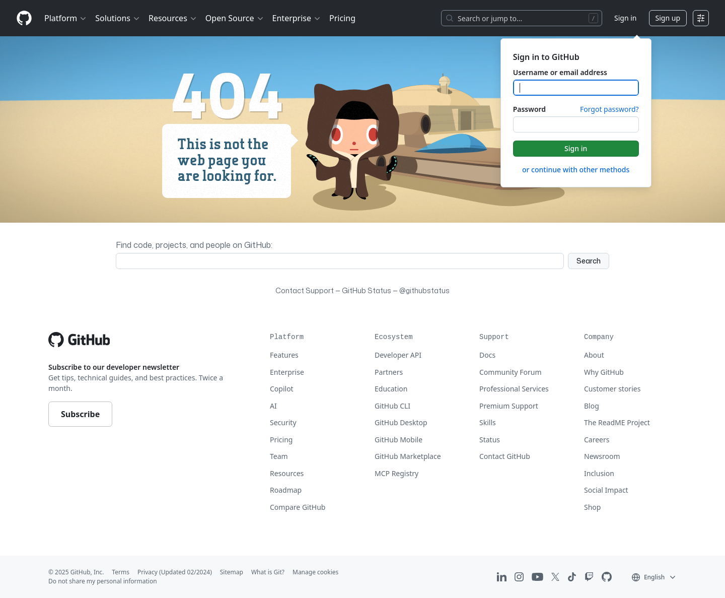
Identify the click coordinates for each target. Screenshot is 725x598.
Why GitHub (604, 372)
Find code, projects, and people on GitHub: (194, 244)
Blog (591, 406)
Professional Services (514, 388)
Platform (65, 18)
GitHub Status (366, 290)
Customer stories (612, 388)
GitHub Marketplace (408, 456)
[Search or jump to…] (522, 18)
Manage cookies (315, 572)
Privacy (147, 572)
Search (588, 260)
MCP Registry (396, 473)
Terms (120, 572)
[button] (654, 577)
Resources (173, 18)
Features (284, 355)
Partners (389, 372)
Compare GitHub (297, 507)
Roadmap (286, 490)
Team (279, 456)
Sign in (625, 18)
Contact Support (304, 290)
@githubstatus (424, 290)
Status (489, 439)
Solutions (117, 18)
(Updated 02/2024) (185, 572)
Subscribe (80, 414)
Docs (487, 355)
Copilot (282, 388)
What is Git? (267, 572)
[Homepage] (24, 18)
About (594, 355)
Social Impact (606, 490)
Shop (592, 507)
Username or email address (560, 72)
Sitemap (231, 572)
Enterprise (296, 18)
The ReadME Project (617, 422)
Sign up (668, 18)
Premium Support (508, 406)
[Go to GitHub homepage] (79, 339)
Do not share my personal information (102, 581)
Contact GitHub (504, 456)
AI (273, 406)
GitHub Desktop (401, 422)
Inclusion (599, 473)
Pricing (281, 439)
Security (283, 422)
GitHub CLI (392, 406)
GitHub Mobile (398, 439)
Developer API (398, 355)
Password (529, 109)
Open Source (234, 18)
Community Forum (510, 372)
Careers (596, 439)
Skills (487, 422)
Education (391, 388)
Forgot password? (609, 109)
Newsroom (602, 456)
